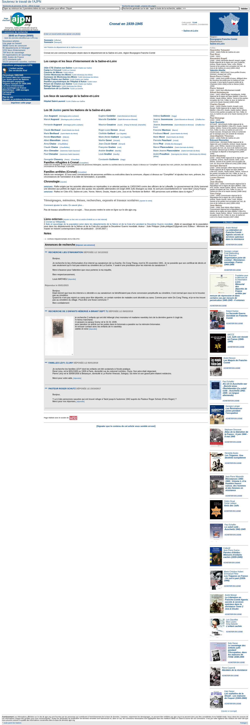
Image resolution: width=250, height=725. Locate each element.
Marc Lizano (231, 622)
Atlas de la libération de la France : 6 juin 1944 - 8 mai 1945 (236, 434)
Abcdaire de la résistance (234, 670)
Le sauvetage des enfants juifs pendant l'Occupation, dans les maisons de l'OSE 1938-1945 (237, 651)
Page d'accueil (6, 19)
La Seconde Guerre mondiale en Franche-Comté (237, 315)
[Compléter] (84, 163)
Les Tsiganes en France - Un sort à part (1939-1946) (236, 578)
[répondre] (72, 279)
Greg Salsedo (232, 624)
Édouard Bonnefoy (219, 140)
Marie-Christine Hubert (233, 572)
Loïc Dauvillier (232, 620)
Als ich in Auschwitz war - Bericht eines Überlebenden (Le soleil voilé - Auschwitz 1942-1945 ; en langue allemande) (235, 389)
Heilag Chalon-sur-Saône (56, 79)
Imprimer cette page (21, 103)
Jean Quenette (217, 122)
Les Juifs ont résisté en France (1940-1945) (237, 339)
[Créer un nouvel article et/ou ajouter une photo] (62, 34)
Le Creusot (71, 70)
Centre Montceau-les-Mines (57, 74)
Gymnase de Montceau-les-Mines (60, 77)
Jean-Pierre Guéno (231, 550)
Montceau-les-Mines (85, 75)
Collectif (226, 548)
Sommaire (48, 40)
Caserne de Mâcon (53, 72)
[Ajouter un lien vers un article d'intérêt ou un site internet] (85, 219)
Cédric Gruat (229, 501)
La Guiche (79, 89)
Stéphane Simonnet (233, 430)
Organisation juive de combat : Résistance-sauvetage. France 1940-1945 (235, 261)
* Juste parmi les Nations (11, 723)
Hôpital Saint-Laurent (54, 101)
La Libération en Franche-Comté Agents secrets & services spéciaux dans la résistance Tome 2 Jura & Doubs (236, 603)
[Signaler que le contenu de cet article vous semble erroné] (126, 426)
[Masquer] (58, 42)
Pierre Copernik (228, 668)
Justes (57, 110)
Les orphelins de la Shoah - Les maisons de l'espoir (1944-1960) (235, 695)
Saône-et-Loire (217, 44)
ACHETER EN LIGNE (234, 245)
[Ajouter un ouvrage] (229, 711)
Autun (94, 82)
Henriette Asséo (231, 453)
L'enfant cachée (234, 626)
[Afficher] (57, 40)
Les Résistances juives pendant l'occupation (234, 410)
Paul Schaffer (228, 382)
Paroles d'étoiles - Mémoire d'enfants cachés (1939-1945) (233, 554)
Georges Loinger (231, 251)
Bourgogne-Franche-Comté (223, 39)
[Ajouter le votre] (146, 201)
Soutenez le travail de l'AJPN (21, 1)
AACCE (230, 335)
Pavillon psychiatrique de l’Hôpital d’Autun (65, 81)
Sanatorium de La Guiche (56, 88)
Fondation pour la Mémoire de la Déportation (241, 277)
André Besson (229, 358)
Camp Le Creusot (52, 70)
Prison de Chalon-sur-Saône (58, 84)
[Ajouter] (63, 182)
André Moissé (231, 228)
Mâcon (70, 72)
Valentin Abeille (217, 70)
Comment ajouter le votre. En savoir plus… (64, 205)
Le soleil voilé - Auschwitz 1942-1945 (234, 528)
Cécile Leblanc (230, 503)
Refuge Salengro (52, 86)
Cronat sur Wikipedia (56, 222)
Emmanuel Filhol (231, 574)
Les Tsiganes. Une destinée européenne (235, 456)
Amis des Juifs (231, 505)
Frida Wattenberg (231, 253)
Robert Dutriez (232, 311)
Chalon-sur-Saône (84, 68)
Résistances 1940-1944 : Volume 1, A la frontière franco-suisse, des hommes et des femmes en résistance (235, 484)
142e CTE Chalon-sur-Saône (58, 68)
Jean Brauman (230, 255)
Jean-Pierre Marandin (234, 477)
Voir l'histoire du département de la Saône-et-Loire (63, 47)
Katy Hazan (233, 643)
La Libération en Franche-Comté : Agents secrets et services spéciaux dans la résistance (235, 234)
